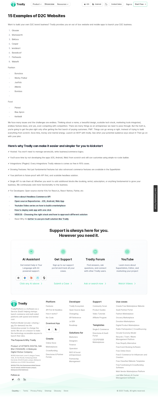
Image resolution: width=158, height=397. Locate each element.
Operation (73, 348)
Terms (25, 391)
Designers (73, 341)
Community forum (100, 306)
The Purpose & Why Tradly (23, 340)
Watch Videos (127, 283)
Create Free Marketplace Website (130, 306)
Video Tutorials (99, 314)
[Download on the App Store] (86, 4)
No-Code (50, 317)
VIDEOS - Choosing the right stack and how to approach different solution (51, 214)
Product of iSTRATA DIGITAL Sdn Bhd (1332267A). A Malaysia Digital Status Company (26, 349)
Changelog (73, 314)
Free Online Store (123, 351)
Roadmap (73, 325)
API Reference (75, 317)
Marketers (73, 337)
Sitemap (48, 391)
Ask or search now (95, 283)
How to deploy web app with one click (33, 210)
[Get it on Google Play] (97, 4)
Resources (62, 4)
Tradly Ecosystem (76, 306)
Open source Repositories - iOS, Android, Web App (39, 201)
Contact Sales (116, 4)
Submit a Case (63, 283)
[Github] (19, 379)
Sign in (129, 4)
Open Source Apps (77, 310)
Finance (72, 345)
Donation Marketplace (125, 321)
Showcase (49, 4)
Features (49, 306)
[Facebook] (25, 379)
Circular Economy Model (126, 333)
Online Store (51, 343)
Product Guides (99, 310)
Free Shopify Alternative (126, 343)
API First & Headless (54, 310)
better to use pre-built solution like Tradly (48, 219)
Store (66, 391)
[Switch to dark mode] (106, 4)
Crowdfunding (52, 351)
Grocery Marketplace (125, 317)
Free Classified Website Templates (130, 361)
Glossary (57, 391)
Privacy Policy (36, 391)
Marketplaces (51, 347)
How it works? (52, 314)
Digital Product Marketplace (127, 325)
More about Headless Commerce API (32, 196)
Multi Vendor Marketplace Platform (130, 371)
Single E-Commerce (101, 329)
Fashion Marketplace (124, 314)
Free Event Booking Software (128, 347)
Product (37, 4)
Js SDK (72, 321)
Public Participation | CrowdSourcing (131, 329)
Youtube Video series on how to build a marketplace (40, 205)
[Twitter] (13, 379)
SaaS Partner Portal (124, 310)
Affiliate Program (100, 317)
